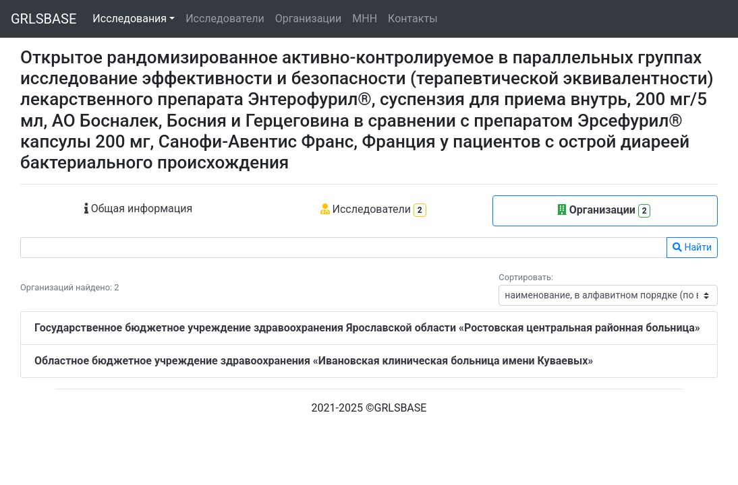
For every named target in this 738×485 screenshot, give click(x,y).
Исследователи (225, 18)
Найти (692, 247)
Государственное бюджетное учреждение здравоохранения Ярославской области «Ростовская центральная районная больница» (367, 327)
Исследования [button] (129, 18)
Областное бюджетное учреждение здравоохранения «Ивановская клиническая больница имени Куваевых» (313, 360)
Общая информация (138, 208)
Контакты (412, 18)
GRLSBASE (43, 19)
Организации (308, 18)
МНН (364, 18)
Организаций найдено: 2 (69, 287)
